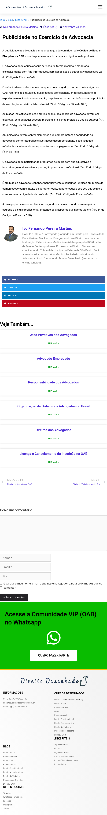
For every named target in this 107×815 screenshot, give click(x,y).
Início (3, 20)
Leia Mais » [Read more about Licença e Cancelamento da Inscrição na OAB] (53, 462)
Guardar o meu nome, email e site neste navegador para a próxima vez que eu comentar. (53, 585)
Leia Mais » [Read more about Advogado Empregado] (53, 367)
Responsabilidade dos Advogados (53, 382)
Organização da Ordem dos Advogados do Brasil (53, 406)
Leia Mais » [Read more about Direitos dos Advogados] (53, 438)
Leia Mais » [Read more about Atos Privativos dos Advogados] (53, 343)
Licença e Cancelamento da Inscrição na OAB (54, 454)
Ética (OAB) (21, 20)
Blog (10, 20)
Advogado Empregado (53, 359)
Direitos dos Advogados (53, 430)
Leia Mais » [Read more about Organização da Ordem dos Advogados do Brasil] (53, 415)
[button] (100, 6)
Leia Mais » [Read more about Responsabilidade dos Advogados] (53, 391)
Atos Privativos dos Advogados (53, 335)
